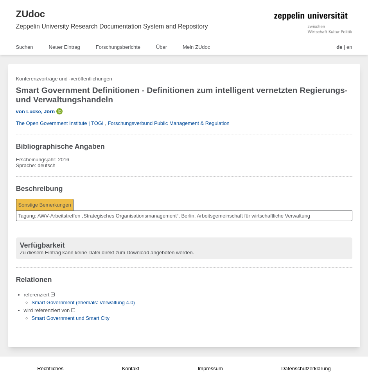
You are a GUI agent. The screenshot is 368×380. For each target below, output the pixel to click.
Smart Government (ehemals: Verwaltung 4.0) (83, 302)
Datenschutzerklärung (305, 368)
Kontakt (130, 368)
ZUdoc (30, 14)
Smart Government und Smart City (71, 318)
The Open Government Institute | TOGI (60, 123)
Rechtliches (50, 368)
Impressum (210, 368)
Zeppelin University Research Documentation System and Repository (112, 26)
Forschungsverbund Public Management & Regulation (168, 123)
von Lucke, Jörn (35, 111)
